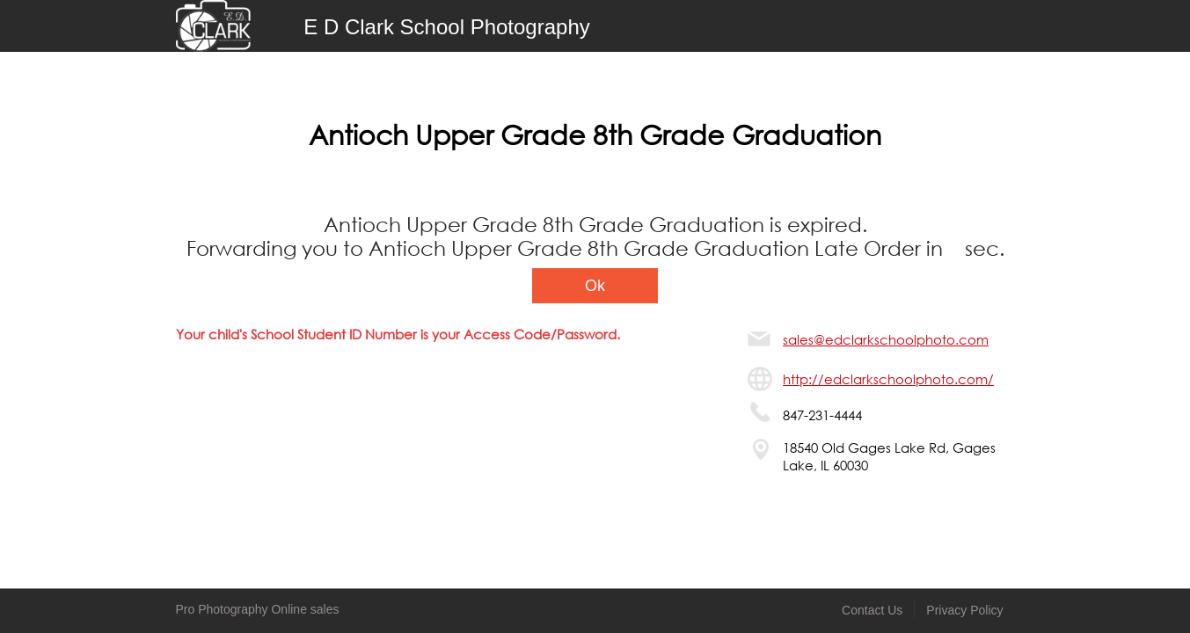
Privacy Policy (964, 610)
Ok (595, 286)
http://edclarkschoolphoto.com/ (888, 379)
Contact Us (872, 610)
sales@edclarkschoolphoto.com (886, 339)
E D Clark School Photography (446, 27)
